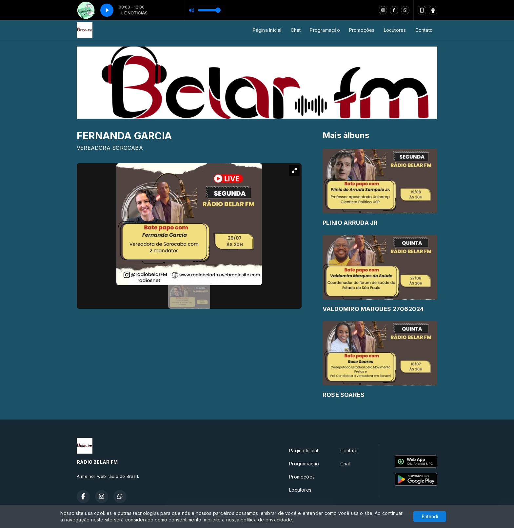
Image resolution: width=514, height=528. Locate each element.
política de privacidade (266, 519)
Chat (296, 30)
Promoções (362, 30)
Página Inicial (267, 30)
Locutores (395, 30)
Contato (424, 30)
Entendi (430, 516)
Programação (325, 30)
